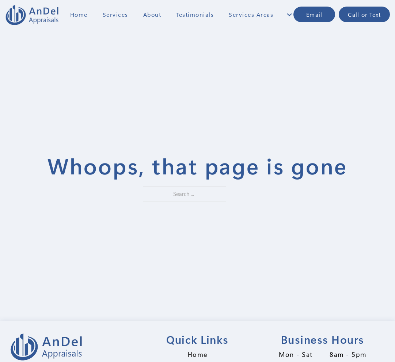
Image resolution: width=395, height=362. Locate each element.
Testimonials (195, 14)
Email (314, 14)
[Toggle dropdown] (289, 14)
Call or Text (364, 14)
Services (115, 14)
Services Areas (251, 14)
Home (79, 14)
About (152, 14)
